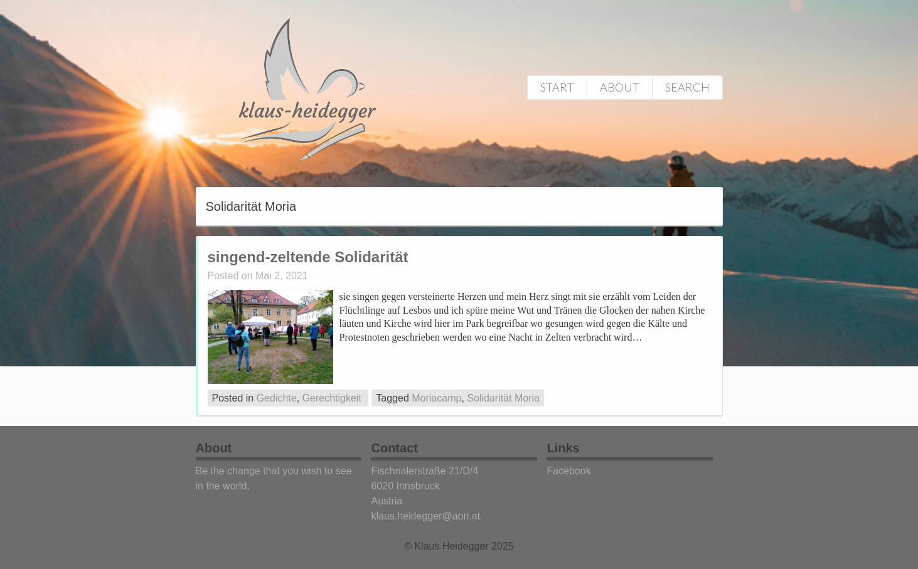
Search (687, 87)
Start (557, 87)
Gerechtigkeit (331, 398)
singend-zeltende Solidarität (308, 256)
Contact (394, 448)
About (619, 87)
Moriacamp (436, 398)
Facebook (568, 470)
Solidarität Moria (503, 398)
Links (563, 448)
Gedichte (277, 398)
